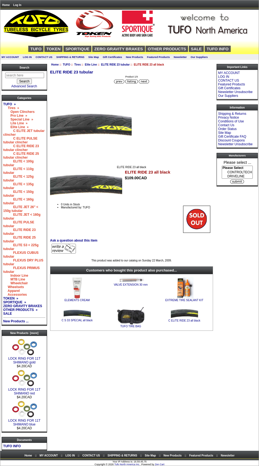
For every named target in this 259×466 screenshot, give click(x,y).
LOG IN (27, 56)
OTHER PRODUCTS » (20, 310)
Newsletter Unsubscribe (235, 92)
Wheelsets (13, 287)
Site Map (93, 56)
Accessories (15, 295)
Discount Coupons (231, 140)
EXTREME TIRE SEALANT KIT (184, 300)
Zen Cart (159, 464)
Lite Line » (15, 123)
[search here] (24, 75)
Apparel (11, 291)
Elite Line (91, 64)
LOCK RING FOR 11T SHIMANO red (24, 390)
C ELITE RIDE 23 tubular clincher (21, 148)
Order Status (227, 129)
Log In (17, 5)
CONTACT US (44, 56)
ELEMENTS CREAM (77, 300)
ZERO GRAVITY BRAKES (118, 49)
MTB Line (14, 279)
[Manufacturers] (237, 172)
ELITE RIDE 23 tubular (115, 64)
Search (24, 67)
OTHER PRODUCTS (167, 49)
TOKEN (53, 49)
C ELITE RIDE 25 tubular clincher (21, 155)
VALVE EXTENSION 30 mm (131, 284)
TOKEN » (10, 298)
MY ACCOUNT (10, 56)
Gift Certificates (112, 56)
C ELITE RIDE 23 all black (184, 320)
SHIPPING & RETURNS (70, 56)
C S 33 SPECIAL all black (76, 320)
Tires (77, 64)
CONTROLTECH (237, 172)
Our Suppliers (199, 56)
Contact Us (226, 125)
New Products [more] (24, 333)
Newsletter (180, 56)
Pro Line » (15, 116)
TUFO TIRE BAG (130, 326)
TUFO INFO (217, 49)
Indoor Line (15, 275)
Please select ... (237, 162)
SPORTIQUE (77, 49)
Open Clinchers (19, 112)
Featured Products (158, 56)
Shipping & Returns (232, 114)
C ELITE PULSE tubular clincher (20, 140)
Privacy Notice (228, 117)
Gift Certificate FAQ (232, 136)
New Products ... (16, 321)
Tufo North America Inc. (127, 464)
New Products (134, 56)
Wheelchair (15, 283)
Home (6, 5)
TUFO (66, 64)
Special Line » (18, 119)
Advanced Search (24, 86)
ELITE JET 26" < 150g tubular (20, 209)
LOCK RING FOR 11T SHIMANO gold (24, 359)
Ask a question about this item (73, 240)
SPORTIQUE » (14, 302)
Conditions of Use (231, 121)
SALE (196, 49)
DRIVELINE (237, 176)
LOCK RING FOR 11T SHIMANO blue (24, 421)
